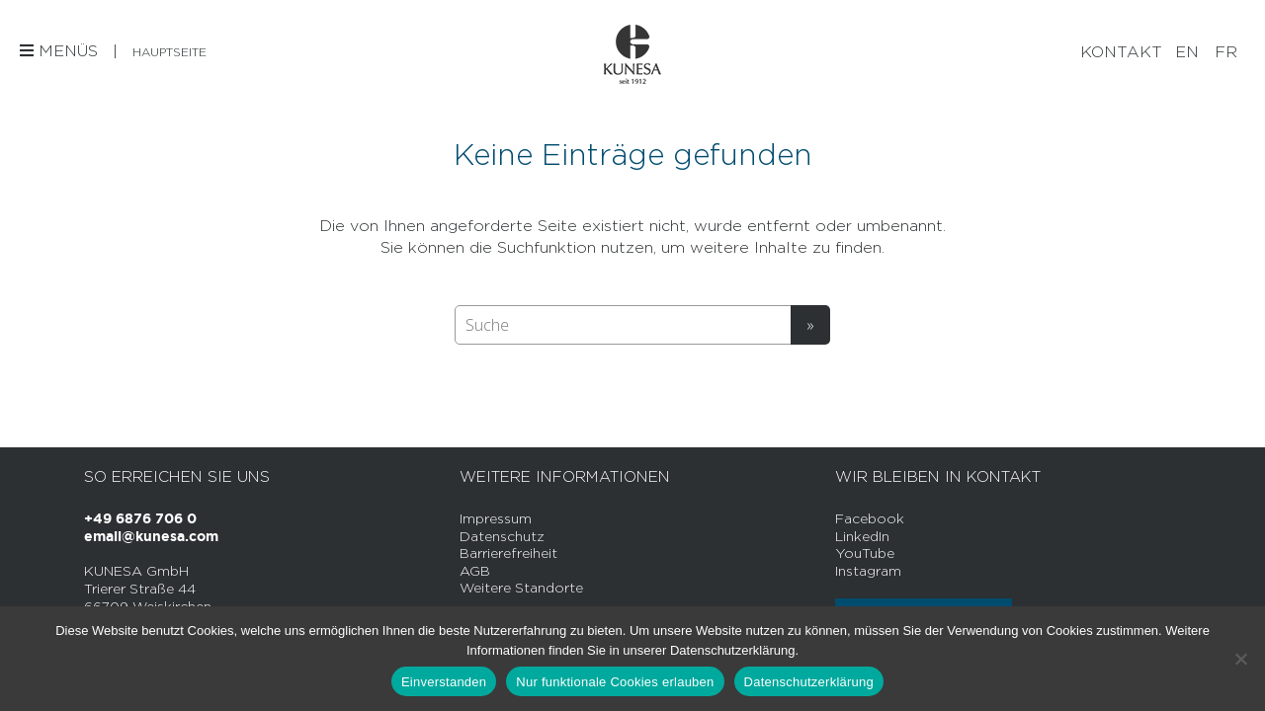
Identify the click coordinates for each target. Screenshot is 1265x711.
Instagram (868, 570)
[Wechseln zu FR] (1226, 52)
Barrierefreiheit (508, 552)
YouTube (864, 552)
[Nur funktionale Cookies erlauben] (1240, 659)
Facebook (869, 518)
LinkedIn (862, 535)
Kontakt (1121, 51)
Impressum (496, 518)
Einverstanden (443, 681)
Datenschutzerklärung (809, 681)
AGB (475, 570)
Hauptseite (169, 51)
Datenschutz (502, 535)
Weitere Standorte (521, 587)
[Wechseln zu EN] (1187, 52)
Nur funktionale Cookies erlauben (615, 681)
